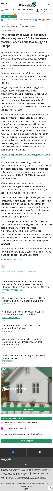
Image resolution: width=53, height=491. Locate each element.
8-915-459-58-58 (5, 460)
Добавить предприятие (26, 441)
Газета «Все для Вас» (43, 10)
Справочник (28, 10)
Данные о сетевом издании (8, 483)
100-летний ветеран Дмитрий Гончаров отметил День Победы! (22, 327)
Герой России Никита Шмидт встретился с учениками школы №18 (23, 357)
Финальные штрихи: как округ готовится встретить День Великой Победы (23, 313)
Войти (49, 4)
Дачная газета (14, 389)
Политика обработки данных (33, 483)
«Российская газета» (11, 259)
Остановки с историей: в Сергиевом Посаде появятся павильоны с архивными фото (24, 299)
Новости (16, 10)
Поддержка (24, 486)
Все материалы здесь (26, 409)
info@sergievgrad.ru (6, 459)
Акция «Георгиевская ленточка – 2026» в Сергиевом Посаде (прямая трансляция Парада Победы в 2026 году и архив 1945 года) (26, 284)
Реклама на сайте (20, 483)
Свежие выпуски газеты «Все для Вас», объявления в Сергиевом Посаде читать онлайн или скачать (22, 342)
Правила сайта (46, 483)
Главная (5, 10)
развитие (30, 486)
